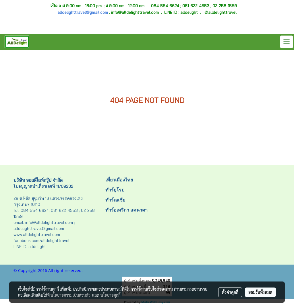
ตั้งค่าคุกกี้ (230, 292)
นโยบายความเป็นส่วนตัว (70, 295)
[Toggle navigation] (286, 42)
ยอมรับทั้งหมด (260, 292)
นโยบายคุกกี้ (110, 295)
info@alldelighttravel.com (135, 12)
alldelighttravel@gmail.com (82, 12)
